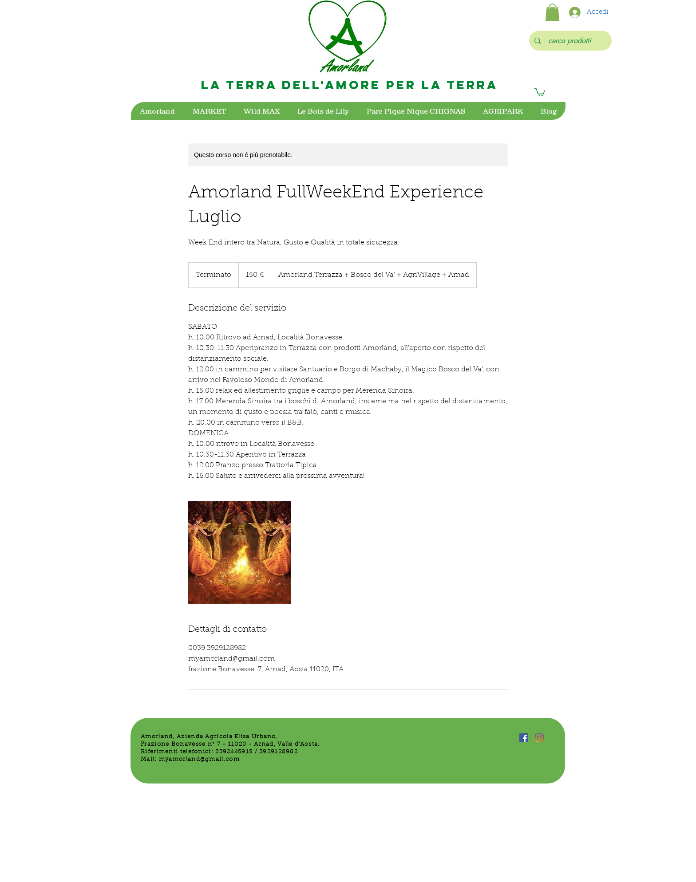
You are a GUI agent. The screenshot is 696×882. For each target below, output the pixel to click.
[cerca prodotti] (569, 41)
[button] (552, 12)
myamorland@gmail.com (199, 759)
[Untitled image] (239, 552)
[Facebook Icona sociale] (523, 737)
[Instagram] (539, 737)
